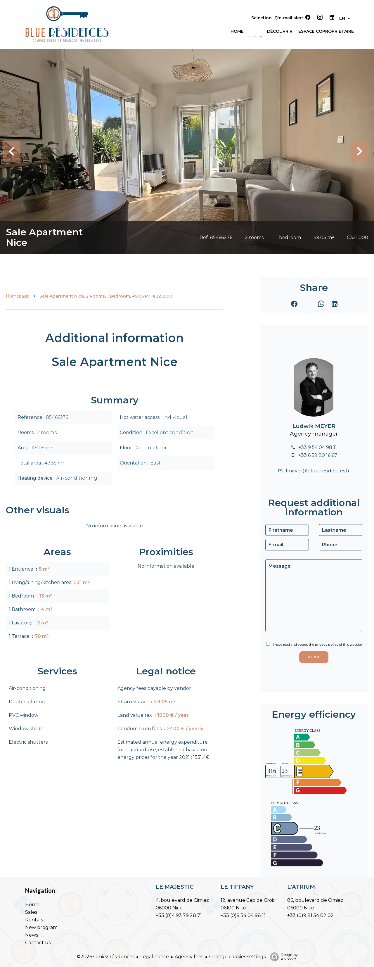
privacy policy (326, 645)
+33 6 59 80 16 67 (317, 455)
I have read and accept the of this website (317, 645)
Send (314, 657)
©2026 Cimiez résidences (105, 956)
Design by (282, 956)
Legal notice (154, 956)
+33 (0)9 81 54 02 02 (310, 915)
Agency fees (189, 956)
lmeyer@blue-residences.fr (318, 471)
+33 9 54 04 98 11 (317, 447)
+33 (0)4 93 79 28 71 (179, 915)
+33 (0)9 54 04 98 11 (243, 915)
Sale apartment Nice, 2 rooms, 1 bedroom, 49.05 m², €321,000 (105, 296)
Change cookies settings (237, 956)
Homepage (18, 296)
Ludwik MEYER (313, 426)
